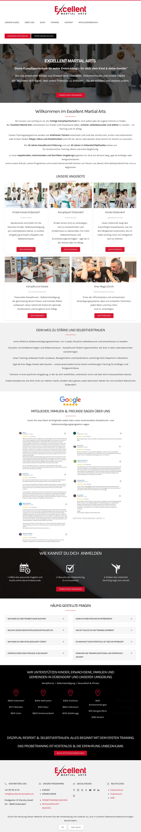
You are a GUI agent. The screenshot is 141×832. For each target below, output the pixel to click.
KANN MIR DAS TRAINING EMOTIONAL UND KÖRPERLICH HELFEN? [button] (99, 655)
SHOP (42, 22)
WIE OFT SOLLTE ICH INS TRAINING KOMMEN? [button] (95, 630)
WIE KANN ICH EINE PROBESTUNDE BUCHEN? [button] (27, 618)
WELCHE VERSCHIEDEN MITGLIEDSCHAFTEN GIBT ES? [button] (30, 630)
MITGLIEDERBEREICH (88, 22)
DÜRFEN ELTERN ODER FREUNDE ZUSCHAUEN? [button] (28, 653)
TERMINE (55, 22)
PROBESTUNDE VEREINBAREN (70, 95)
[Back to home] (70, 9)
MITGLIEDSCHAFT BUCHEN (18, 36)
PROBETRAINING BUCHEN (43, 36)
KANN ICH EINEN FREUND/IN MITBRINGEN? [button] (94, 618)
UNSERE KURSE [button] (12, 22)
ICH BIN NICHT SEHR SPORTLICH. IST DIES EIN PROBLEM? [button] (99, 641)
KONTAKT (69, 22)
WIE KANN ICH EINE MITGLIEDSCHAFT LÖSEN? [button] (27, 641)
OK (63, 827)
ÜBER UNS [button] (29, 22)
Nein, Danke (76, 827)
